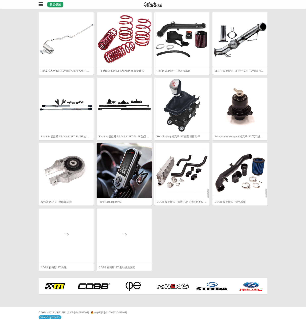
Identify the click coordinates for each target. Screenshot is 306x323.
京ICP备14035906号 (78, 312)
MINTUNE (60, 312)
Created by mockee (50, 317)
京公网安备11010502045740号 (109, 312)
